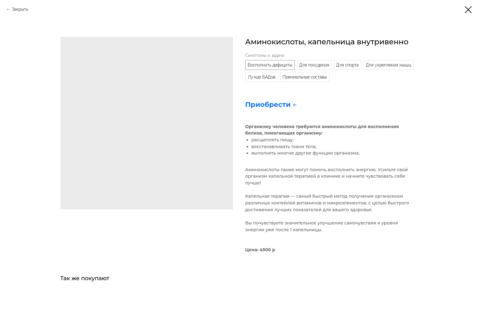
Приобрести (269, 104)
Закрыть (20, 9)
